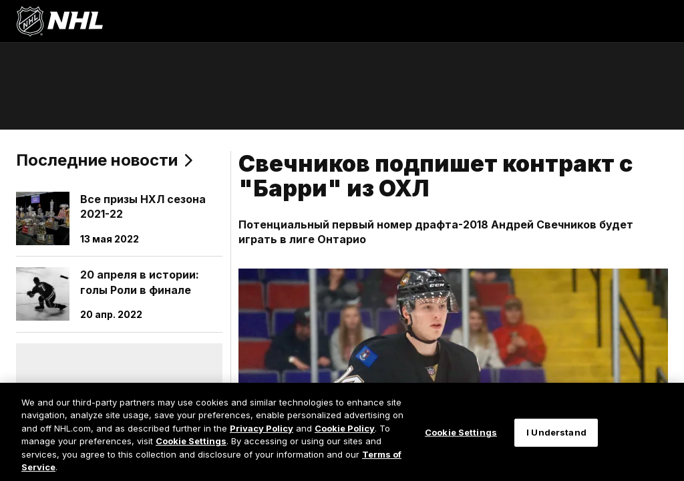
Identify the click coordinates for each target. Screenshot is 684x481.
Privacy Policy (261, 428)
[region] (342, 432)
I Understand (556, 432)
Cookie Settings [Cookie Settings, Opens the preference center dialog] (461, 432)
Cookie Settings (191, 441)
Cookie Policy (345, 428)
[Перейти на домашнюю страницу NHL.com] (59, 21)
